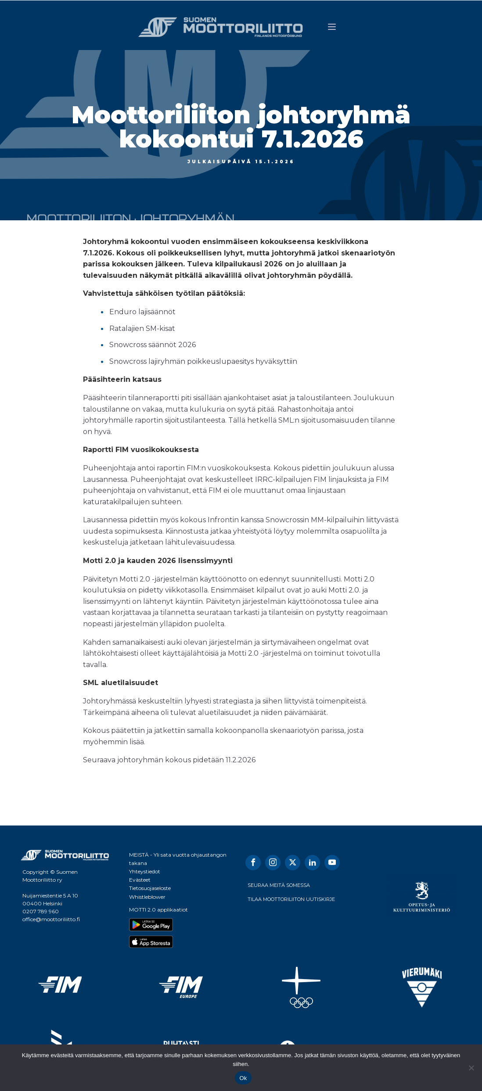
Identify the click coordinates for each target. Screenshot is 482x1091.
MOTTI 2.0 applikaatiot (158, 909)
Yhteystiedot (144, 871)
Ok (243, 1078)
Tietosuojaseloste (150, 888)
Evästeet (140, 879)
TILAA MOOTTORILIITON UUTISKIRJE (291, 899)
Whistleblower (147, 897)
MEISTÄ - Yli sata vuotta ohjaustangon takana (178, 858)
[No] (471, 1067)
